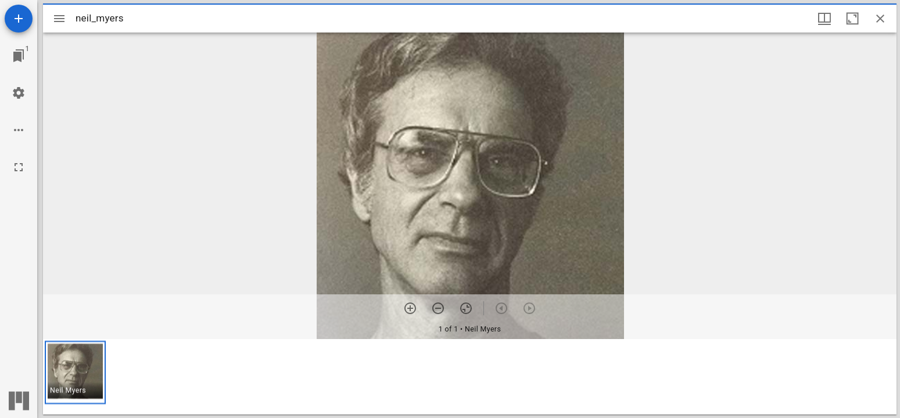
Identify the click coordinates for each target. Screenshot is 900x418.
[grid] (470, 377)
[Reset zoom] (466, 308)
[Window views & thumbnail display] (824, 19)
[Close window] (880, 19)
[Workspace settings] (19, 93)
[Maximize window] (852, 19)
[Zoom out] (438, 308)
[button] (75, 372)
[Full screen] (19, 167)
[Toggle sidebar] (59, 19)
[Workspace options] (19, 130)
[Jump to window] (19, 56)
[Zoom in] (410, 308)
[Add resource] (19, 19)
